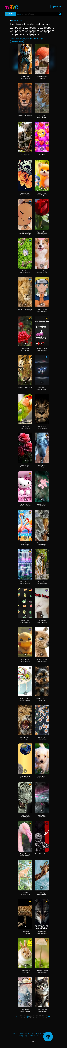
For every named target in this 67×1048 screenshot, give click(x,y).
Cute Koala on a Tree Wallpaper (42, 543)
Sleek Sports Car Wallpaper (42, 816)
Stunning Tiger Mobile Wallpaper (25, 77)
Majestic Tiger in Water (25, 387)
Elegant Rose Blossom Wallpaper (25, 466)
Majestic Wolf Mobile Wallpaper (42, 932)
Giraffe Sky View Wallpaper (41, 893)
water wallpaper (17, 38)
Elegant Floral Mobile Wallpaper (25, 194)
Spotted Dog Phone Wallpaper (42, 466)
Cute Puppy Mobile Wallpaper (42, 777)
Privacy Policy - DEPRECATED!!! (28, 1036)
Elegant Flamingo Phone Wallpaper (25, 854)
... (46, 1016)
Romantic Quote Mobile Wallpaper (42, 349)
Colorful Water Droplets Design (25, 1010)
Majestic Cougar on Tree (25, 893)
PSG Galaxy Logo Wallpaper (42, 388)
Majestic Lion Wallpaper (25, 115)
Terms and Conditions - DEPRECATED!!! (39, 1033)
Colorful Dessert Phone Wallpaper (25, 699)
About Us (23, 1033)
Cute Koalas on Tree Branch (25, 155)
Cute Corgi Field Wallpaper (41, 116)
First (17, 1016)
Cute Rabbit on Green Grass (25, 971)
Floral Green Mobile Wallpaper (25, 271)
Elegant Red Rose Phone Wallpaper (42, 233)
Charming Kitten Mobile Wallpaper (42, 1010)
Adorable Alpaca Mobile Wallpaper (42, 660)
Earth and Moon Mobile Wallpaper (25, 777)
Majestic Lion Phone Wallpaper (42, 427)
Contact (15, 1033)
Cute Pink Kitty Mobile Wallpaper (25, 505)
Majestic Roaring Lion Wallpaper (25, 738)
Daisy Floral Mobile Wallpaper (42, 738)
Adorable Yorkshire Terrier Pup (41, 699)
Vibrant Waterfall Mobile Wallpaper (25, 582)
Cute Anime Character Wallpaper (25, 233)
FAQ (41, 1036)
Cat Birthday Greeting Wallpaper (41, 621)
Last (49, 1016)
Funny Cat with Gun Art (42, 854)
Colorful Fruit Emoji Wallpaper (25, 621)
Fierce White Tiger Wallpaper (25, 816)
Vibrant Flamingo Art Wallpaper (25, 543)
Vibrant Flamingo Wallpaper (42, 77)
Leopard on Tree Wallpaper (25, 932)
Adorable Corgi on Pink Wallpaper (41, 271)
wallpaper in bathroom (33, 38)
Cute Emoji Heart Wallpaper (42, 155)
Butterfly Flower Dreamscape (42, 505)
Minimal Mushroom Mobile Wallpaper (42, 971)
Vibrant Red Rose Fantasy (25, 349)
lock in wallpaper (17, 41)
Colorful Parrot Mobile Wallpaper (25, 427)
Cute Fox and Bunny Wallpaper (42, 194)
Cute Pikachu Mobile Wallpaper (25, 660)
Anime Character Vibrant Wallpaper (42, 310)
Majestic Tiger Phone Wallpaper (42, 582)
